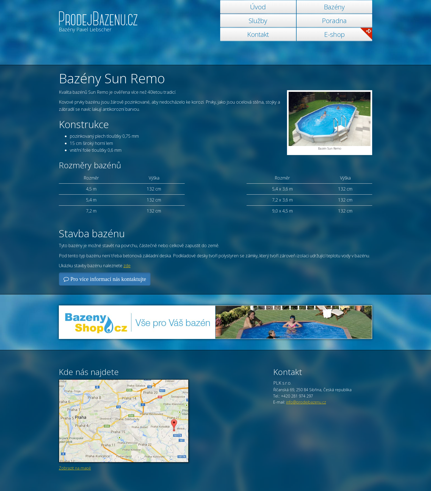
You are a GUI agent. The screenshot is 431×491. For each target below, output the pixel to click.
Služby (258, 20)
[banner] (98, 17)
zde (127, 266)
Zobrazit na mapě (75, 468)
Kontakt (258, 34)
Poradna (334, 20)
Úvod (258, 6)
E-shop (348, 34)
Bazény (334, 6)
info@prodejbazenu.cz (306, 402)
